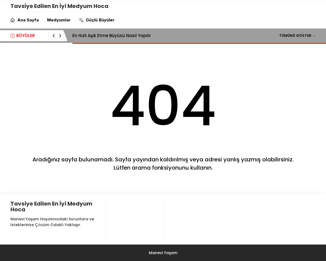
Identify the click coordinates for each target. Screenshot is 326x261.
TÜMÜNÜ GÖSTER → (297, 35)
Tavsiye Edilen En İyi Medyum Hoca (59, 6)
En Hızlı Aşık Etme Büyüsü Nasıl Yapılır (111, 35)
